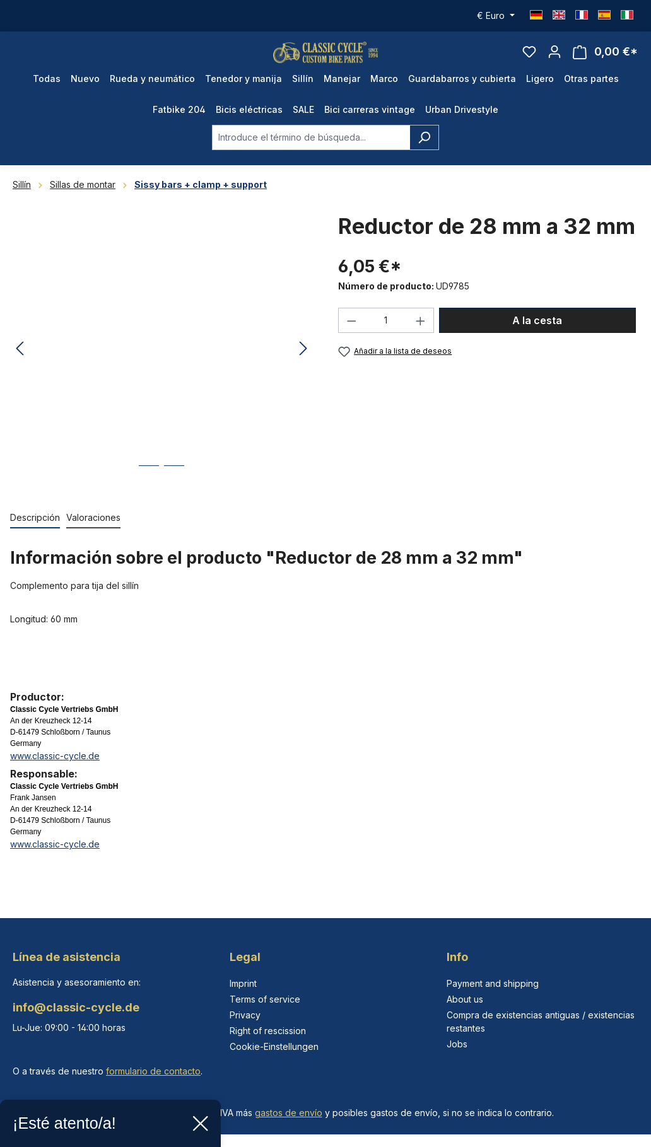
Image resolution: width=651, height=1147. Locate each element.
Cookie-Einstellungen (274, 1046)
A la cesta (537, 338)
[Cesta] (605, 61)
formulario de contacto (153, 1071)
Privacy (245, 1015)
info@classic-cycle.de (76, 1007)
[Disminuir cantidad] (351, 338)
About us (465, 999)
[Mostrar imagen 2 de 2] (174, 492)
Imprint (243, 983)
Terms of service (265, 999)
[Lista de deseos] (529, 60)
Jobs (457, 1044)
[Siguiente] (303, 366)
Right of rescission (268, 1030)
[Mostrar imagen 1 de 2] (149, 492)
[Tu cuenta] (554, 60)
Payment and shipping (493, 983)
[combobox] (311, 154)
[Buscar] (424, 154)
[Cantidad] (386, 338)
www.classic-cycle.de (55, 772)
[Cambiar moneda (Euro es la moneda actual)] (496, 15)
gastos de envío (288, 1112)
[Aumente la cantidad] (421, 338)
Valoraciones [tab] (93, 534)
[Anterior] (19, 366)
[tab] (35, 535)
